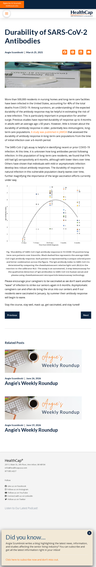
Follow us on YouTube (18, 492)
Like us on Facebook (17, 486)
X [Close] (89, 533)
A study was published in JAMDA (49, 132)
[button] (12, 4)
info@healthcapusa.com (16, 467)
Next (86, 315)
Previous (12, 315)
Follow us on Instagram (17, 489)
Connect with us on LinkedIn (20, 496)
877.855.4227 (10, 471)
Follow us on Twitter (17, 499)
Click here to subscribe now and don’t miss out (32, 559)
